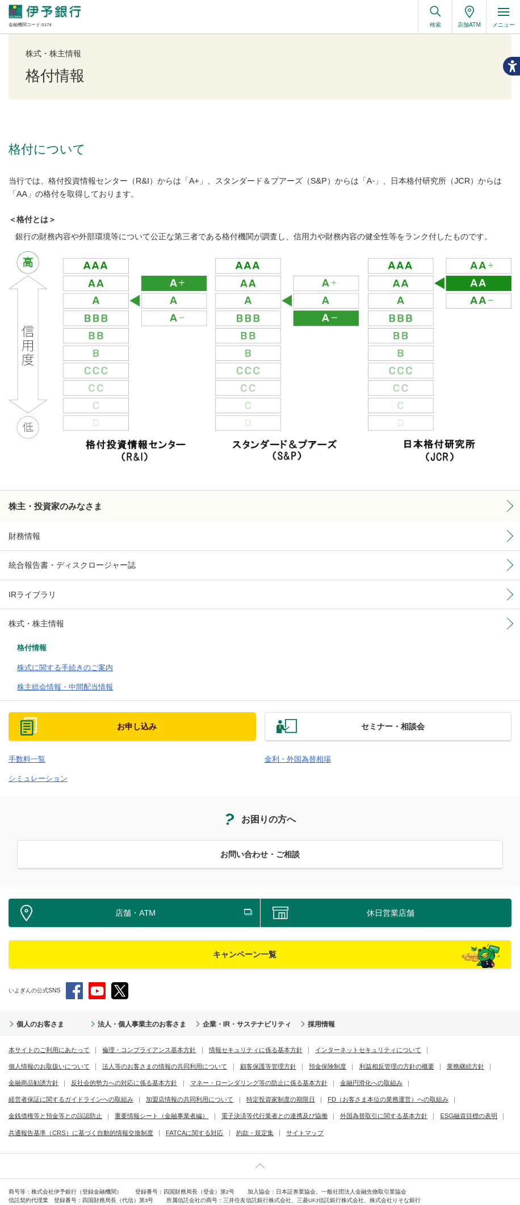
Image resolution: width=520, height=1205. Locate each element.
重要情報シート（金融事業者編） (438, 1082)
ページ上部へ (260, 1148)
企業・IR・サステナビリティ (214, 1007)
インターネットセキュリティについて (339, 1032)
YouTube (97, 974)
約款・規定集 (26, 1115)
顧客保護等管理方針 (160, 1049)
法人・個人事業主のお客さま (124, 1007)
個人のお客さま (36, 1007)
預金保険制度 (216, 1049)
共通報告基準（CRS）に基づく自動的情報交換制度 (339, 1099)
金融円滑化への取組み (283, 1065)
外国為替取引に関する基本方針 (157, 1099)
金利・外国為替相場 (293, 744)
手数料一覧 (24, 744)
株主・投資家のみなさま (49, 505)
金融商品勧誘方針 (395, 1049)
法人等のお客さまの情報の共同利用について (65, 1049)
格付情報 (29, 640)
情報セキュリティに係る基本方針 (235, 1032)
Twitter (119, 974)
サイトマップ (72, 1115)
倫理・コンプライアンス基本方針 (137, 1032)
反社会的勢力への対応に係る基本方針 (57, 1065)
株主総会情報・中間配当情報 (57, 674)
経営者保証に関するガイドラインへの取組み (381, 1065)
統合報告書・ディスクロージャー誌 (63, 562)
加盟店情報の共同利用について (48, 1082)
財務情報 (22, 534)
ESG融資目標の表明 (235, 1099)
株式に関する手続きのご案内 (57, 657)
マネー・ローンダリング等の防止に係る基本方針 (180, 1065)
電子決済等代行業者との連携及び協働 (57, 1099)
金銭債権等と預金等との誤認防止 (340, 1082)
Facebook (74, 974)
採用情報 (279, 1007)
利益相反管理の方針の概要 (279, 1049)
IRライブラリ (29, 590)
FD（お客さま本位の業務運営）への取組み (231, 1082)
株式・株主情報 (32, 618)
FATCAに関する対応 (442, 1099)
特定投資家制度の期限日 (131, 1082)
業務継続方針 (343, 1049)
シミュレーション (33, 762)
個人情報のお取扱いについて (437, 1032)
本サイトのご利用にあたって (45, 1032)
